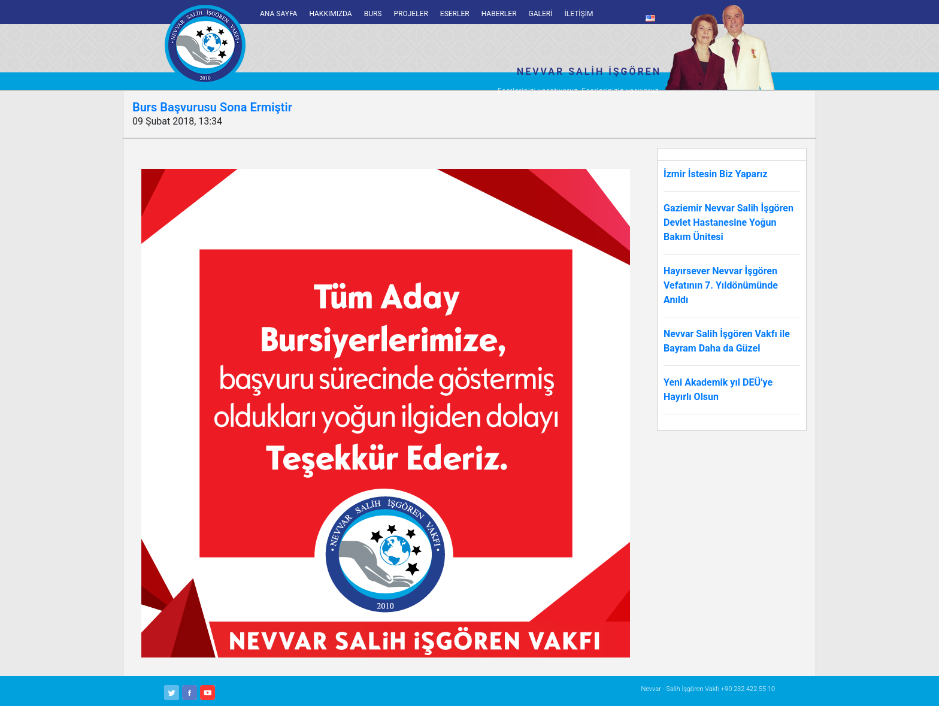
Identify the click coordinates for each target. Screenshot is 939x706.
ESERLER (454, 14)
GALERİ (541, 14)
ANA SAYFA (278, 14)
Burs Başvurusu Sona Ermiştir (212, 107)
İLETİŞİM (579, 14)
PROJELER (410, 14)
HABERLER (499, 14)
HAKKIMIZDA (330, 14)
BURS (373, 14)
